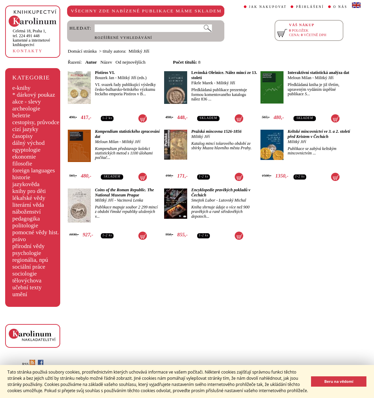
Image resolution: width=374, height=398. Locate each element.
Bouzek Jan (104, 77)
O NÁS (340, 7)
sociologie (24, 273)
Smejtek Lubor (203, 200)
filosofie (22, 163)
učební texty (27, 287)
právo (19, 239)
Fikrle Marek (202, 82)
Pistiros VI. (105, 72)
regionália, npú (30, 260)
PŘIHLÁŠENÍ (310, 7)
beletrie (21, 115)
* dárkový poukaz (33, 95)
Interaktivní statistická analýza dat (318, 72)
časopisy (22, 136)
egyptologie (26, 150)
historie (21, 177)
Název (106, 62)
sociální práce (28, 266)
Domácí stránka (82, 51)
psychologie (26, 253)
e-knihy (21, 88)
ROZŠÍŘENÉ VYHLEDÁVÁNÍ (123, 38)
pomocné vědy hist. (35, 232)
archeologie (26, 108)
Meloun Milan (299, 77)
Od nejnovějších (131, 62)
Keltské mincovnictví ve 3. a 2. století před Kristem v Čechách (319, 134)
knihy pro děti (29, 191)
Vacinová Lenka (130, 200)
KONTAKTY (28, 51)
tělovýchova (27, 280)
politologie (25, 225)
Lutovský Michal (232, 200)
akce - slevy (26, 101)
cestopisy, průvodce (36, 122)
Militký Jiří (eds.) (132, 77)
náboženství (26, 211)
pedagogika (26, 218)
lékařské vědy (28, 198)
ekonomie (24, 156)
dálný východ (28, 143)
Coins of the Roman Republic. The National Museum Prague (124, 192)
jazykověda (26, 184)
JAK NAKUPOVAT (268, 7)
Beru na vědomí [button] (338, 381)
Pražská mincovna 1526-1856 (216, 131)
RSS (28, 364)
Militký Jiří (225, 82)
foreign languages (33, 170)
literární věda (28, 205)
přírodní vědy (28, 246)
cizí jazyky (25, 129)
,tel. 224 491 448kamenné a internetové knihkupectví (31, 38)
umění (19, 294)
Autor (91, 62)
